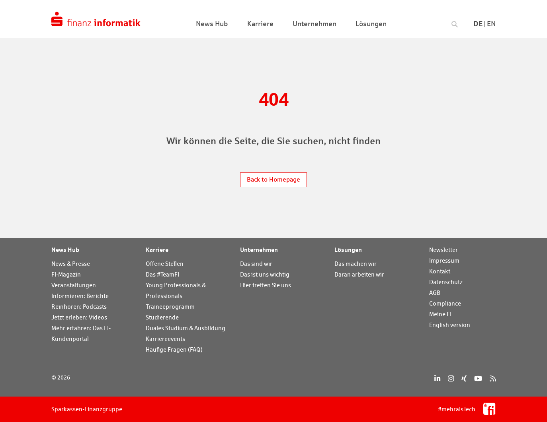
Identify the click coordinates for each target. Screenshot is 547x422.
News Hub (65, 249)
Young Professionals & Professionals (176, 290)
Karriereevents (165, 338)
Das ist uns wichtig (264, 274)
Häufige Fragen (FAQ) (174, 349)
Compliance (445, 303)
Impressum (444, 260)
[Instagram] (451, 378)
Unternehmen (259, 249)
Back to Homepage (273, 179)
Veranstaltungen (73, 285)
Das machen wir (355, 263)
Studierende (162, 317)
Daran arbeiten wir (359, 274)
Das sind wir (256, 263)
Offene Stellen (165, 263)
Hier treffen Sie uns (265, 285)
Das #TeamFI (162, 274)
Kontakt (439, 271)
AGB (434, 292)
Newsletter (443, 249)
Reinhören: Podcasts (79, 306)
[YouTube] (478, 378)
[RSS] (493, 378)
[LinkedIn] (437, 378)
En (491, 23)
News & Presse (70, 263)
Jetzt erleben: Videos (79, 317)
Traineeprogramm (170, 306)
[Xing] (464, 378)
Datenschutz (446, 282)
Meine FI (440, 314)
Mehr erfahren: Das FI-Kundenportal (81, 333)
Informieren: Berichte (80, 295)
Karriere (157, 249)
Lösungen (348, 249)
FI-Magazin (66, 274)
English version (449, 324)
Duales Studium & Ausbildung (185, 328)
